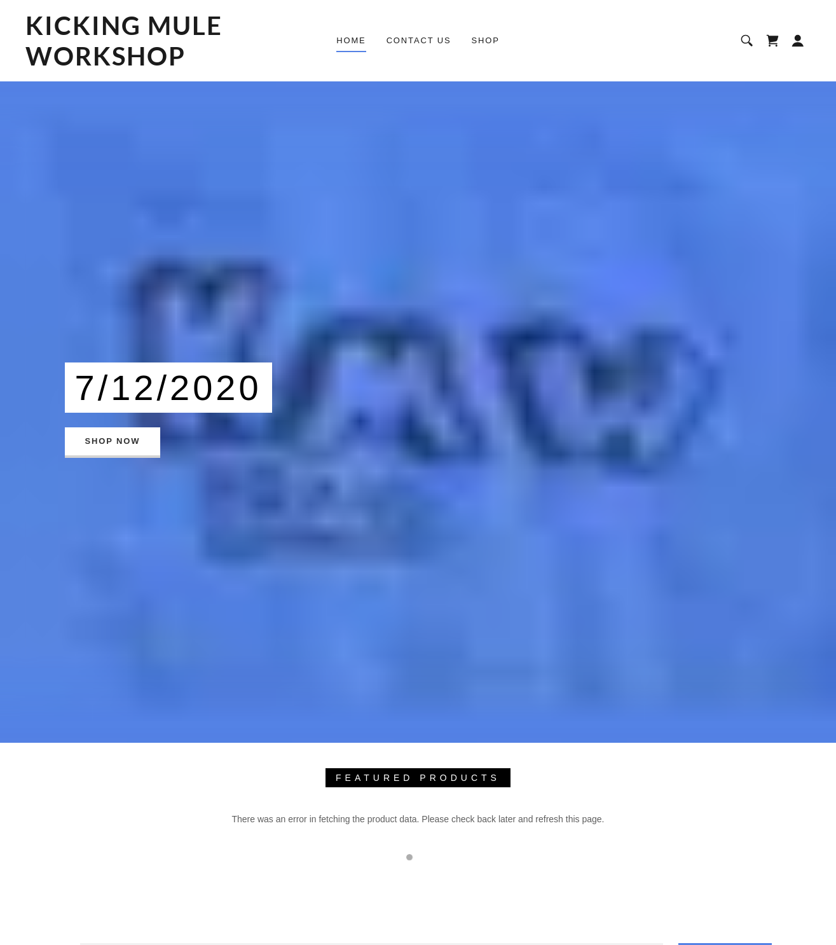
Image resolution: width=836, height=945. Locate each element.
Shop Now (112, 441)
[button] (798, 40)
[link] (133, 62)
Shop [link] (486, 40)
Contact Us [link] (419, 40)
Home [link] (351, 40)
